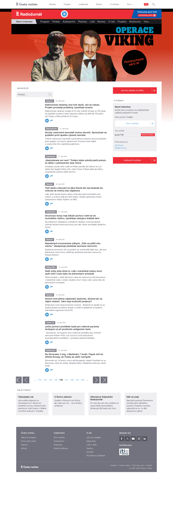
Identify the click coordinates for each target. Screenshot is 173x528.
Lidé (92, 21)
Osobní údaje (124, 481)
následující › (96, 380)
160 (82, 380)
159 (77, 380)
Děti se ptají (133, 413)
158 (71, 380)
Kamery (101, 21)
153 (45, 380)
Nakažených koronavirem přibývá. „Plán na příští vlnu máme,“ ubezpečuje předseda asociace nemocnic (72, 244)
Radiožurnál (148, 157)
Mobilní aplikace (61, 464)
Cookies (113, 481)
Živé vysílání (59, 453)
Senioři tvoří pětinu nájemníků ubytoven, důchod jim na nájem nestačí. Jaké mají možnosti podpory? (73, 300)
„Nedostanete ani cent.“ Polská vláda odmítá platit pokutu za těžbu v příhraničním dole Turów (75, 161)
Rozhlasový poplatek (95, 471)
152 (39, 380)
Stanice (99, 4)
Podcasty (58, 461)
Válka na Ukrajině (28, 453)
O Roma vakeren (63, 413)
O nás (111, 21)
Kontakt (89, 468)
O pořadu (119, 101)
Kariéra (89, 464)
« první (19, 380)
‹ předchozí (26, 380)
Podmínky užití (138, 481)
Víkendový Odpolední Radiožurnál (101, 414)
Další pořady (24, 390)
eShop (24, 464)
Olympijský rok (26, 413)
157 (66, 380)
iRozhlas (52, 4)
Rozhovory (135, 21)
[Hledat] (153, 4)
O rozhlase (114, 4)
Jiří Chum (119, 168)
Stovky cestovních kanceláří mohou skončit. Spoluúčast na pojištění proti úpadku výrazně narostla (76, 133)
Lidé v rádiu (91, 461)
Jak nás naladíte (93, 453)
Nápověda (91, 457)
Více (147, 21)
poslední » (104, 380)
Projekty (122, 21)
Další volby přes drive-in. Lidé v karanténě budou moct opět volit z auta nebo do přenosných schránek (73, 272)
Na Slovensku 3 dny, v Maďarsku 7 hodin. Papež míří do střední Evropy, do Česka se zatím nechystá (74, 355)
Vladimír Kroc (121, 170)
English (149, 481)
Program (67, 4)
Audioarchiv (69, 21)
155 (55, 380)
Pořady (56, 21)
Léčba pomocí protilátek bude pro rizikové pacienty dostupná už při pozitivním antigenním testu (72, 327)
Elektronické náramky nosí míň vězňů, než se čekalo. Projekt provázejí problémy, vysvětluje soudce (72, 106)
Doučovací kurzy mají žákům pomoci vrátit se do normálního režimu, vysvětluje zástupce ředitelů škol (72, 217)
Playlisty (82, 21)
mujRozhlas (83, 4)
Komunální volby (28, 457)
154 (50, 380)
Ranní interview (123, 129)
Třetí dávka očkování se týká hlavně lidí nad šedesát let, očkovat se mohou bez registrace (74, 189)
